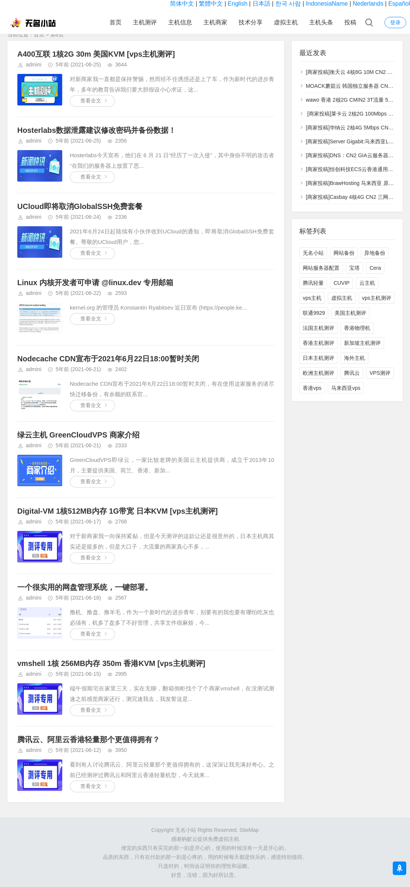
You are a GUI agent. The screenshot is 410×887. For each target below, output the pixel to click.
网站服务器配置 (321, 268)
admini (33, 65)
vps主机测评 (376, 298)
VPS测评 (379, 373)
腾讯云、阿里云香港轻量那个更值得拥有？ (88, 739)
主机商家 (215, 22)
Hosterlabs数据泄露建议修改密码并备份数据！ (96, 130)
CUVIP (341, 283)
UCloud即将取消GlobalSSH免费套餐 (80, 206)
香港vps (312, 388)
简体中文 (182, 3)
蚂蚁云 (189, 839)
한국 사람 (288, 3)
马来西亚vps (345, 388)
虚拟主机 (286, 22)
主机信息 (180, 22)
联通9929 (314, 313)
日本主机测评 (318, 358)
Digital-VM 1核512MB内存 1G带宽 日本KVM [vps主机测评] (117, 511)
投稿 (350, 22)
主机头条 (321, 22)
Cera (375, 268)
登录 (395, 23)
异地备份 (374, 253)
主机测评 (145, 22)
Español (399, 3)
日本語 (261, 3)
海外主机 (354, 358)
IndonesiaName (327, 3)
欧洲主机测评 (318, 373)
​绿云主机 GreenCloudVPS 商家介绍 (78, 435)
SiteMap (248, 830)
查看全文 (90, 101)
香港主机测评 (318, 343)
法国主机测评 (318, 328)
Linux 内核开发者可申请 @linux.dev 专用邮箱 (95, 282)
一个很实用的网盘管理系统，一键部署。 (84, 587)
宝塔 (354, 268)
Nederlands (368, 3)
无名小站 (313, 253)
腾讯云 (352, 373)
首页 (116, 22)
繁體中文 (211, 3)
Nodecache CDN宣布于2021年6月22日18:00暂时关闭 (108, 359)
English (237, 3)
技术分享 (251, 22)
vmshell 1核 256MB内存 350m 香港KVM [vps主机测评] (111, 663)
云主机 (367, 283)
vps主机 (312, 298)
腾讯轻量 (313, 283)
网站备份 (343, 253)
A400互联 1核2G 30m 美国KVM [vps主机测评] (96, 54)
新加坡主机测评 (362, 343)
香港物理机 (357, 328)
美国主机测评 (350, 313)
